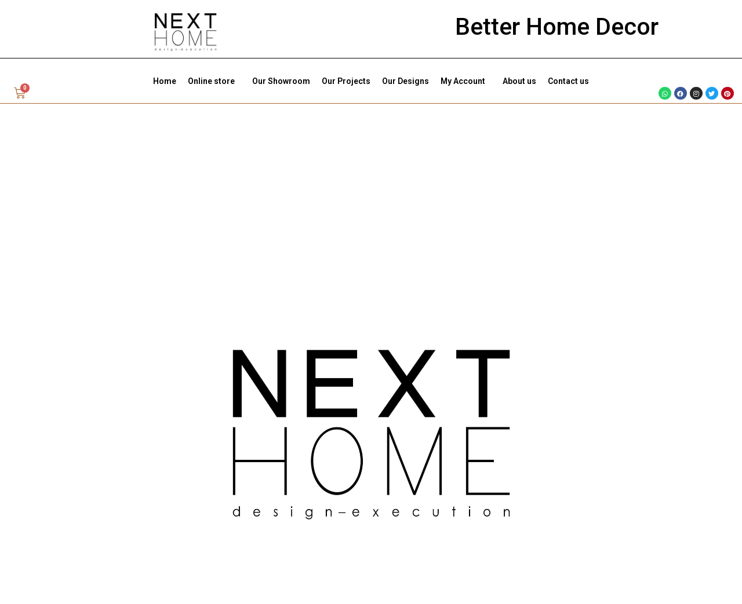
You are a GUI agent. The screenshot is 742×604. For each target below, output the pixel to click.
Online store (214, 81)
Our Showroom (281, 81)
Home (164, 81)
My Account (466, 81)
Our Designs (405, 81)
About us (519, 81)
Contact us (568, 81)
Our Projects (346, 81)
